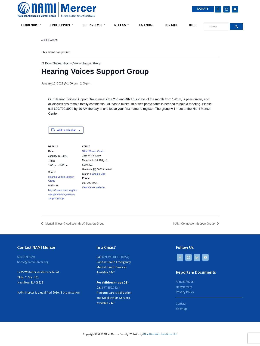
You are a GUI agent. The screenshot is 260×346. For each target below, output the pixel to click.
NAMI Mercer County (56, 9)
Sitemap (181, 309)
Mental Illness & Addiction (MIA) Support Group (74, 223)
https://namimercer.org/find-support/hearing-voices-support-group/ (63, 194)
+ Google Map (97, 173)
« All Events (49, 40)
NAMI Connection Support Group (194, 223)
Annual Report (185, 281)
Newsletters (184, 287)
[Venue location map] (134, 163)
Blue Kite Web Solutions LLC (160, 334)
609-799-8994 (26, 257)
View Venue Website (93, 187)
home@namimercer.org (32, 262)
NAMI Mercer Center (93, 151)
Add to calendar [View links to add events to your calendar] (66, 130)
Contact (181, 303)
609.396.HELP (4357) (115, 257)
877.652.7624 (110, 287)
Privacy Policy (185, 292)
